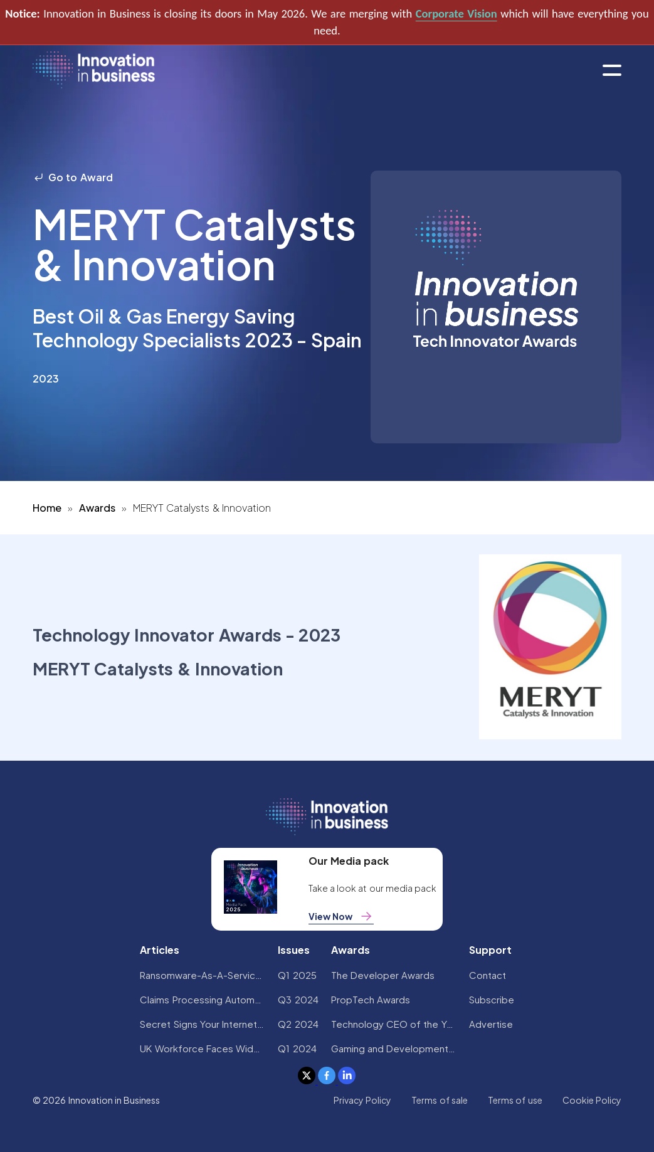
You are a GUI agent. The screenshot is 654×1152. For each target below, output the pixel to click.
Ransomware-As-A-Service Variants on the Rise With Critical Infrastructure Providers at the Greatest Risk (202, 975)
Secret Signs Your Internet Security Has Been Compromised (202, 1024)
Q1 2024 (297, 1048)
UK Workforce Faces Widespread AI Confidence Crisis (202, 1048)
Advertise (491, 1024)
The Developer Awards (383, 975)
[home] (94, 70)
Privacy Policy (362, 1100)
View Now (341, 916)
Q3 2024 (298, 999)
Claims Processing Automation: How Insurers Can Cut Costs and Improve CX (202, 999)
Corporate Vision (456, 13)
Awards (97, 507)
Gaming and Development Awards (393, 1048)
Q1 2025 (297, 975)
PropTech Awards (370, 999)
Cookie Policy (591, 1100)
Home (47, 507)
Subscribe (491, 999)
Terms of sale (439, 1100)
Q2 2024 (298, 1024)
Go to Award (73, 177)
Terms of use (515, 1100)
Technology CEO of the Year (393, 1024)
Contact (487, 975)
